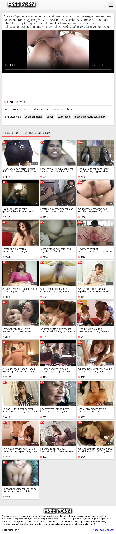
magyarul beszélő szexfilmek (89, 116)
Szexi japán (64, 116)
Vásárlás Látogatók (103, 529)
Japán (50, 116)
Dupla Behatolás (33, 116)
